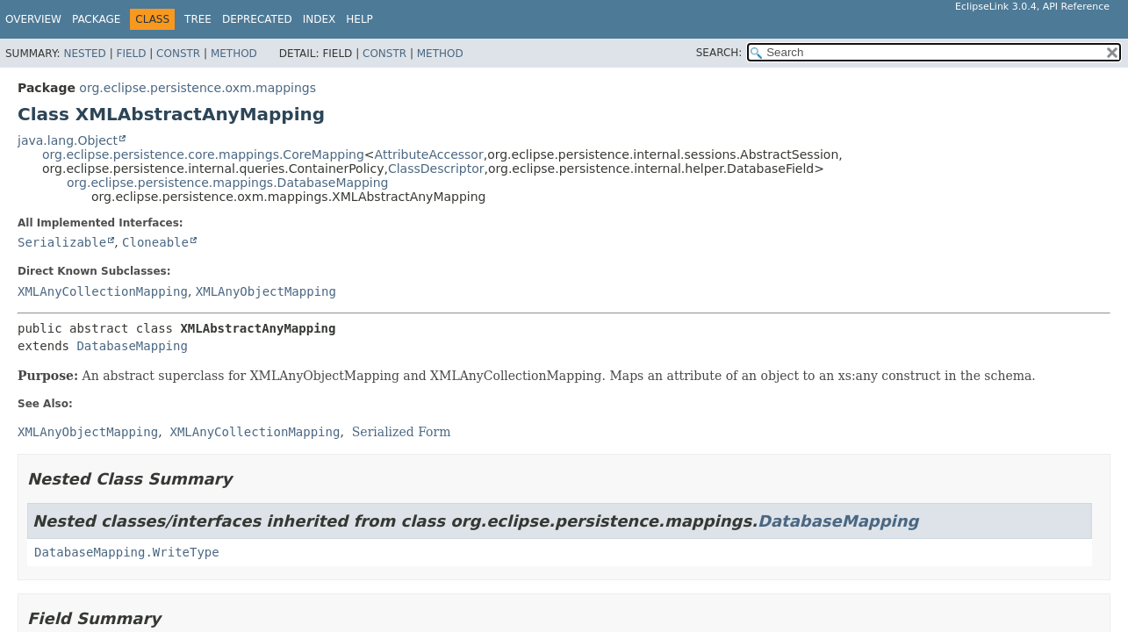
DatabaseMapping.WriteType (126, 552)
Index (319, 19)
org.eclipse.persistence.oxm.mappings (197, 88)
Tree (198, 19)
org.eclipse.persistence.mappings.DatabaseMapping (227, 183)
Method (234, 53)
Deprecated (257, 19)
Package (96, 19)
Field (131, 53)
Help (359, 19)
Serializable (62, 242)
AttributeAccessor (429, 154)
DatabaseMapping (131, 346)
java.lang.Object (68, 140)
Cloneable (155, 242)
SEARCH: (719, 53)
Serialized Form (401, 432)
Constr (178, 53)
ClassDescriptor (436, 169)
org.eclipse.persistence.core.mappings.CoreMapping (203, 154)
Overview (33, 19)
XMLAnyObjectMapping (266, 291)
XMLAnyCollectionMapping (103, 291)
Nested (84, 53)
